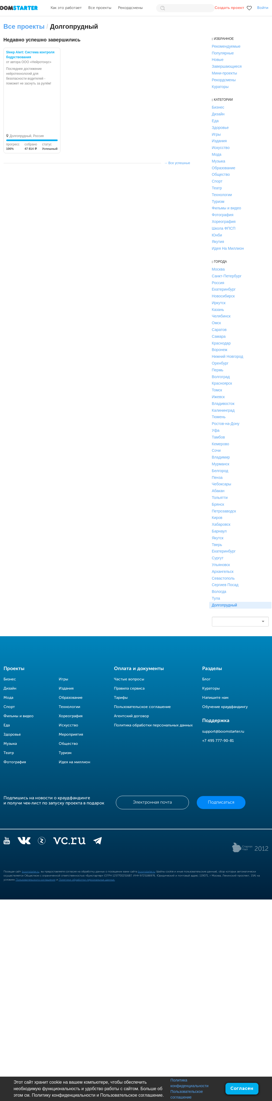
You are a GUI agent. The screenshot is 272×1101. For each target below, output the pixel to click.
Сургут (218, 558)
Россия (218, 283)
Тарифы (121, 698)
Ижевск (218, 397)
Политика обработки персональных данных (153, 725)
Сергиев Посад (225, 585)
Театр (217, 188)
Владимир (221, 457)
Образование (223, 168)
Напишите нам (215, 698)
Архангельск (223, 571)
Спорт (217, 181)
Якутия (218, 241)
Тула (216, 598)
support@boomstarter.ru (223, 731)
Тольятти (220, 497)
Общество (221, 174)
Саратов (219, 329)
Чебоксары (221, 484)
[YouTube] (7, 842)
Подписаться (221, 802)
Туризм (218, 201)
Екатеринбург (224, 289)
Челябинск (221, 316)
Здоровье (220, 127)
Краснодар (221, 343)
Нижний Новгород (227, 356)
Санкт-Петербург (227, 276)
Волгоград (221, 377)
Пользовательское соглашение (142, 707)
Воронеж (219, 349)
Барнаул (219, 531)
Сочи (216, 450)
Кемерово (220, 444)
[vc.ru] (69, 842)
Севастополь (223, 578)
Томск (217, 390)
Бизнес (218, 107)
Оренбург (220, 363)
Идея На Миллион (228, 248)
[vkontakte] (24, 842)
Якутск (218, 538)
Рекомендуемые (226, 46)
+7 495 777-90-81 (218, 741)
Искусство (221, 147)
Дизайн (218, 114)
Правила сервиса (129, 688)
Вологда (219, 591)
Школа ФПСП (223, 228)
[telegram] (97, 842)
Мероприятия (71, 734)
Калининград (223, 410)
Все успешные (179, 163)
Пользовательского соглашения (35, 879)
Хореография (224, 221)
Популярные (223, 53)
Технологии (222, 195)
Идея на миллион (74, 762)
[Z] (41, 842)
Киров (217, 517)
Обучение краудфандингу (225, 707)
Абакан (218, 491)
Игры (216, 134)
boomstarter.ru (30, 871)
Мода (216, 154)
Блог (206, 679)
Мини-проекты (224, 73)
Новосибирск (223, 296)
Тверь (217, 545)
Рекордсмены (130, 8)
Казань (218, 309)
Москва (218, 269)
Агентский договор (131, 716)
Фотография (223, 215)
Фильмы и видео (226, 208)
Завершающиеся (227, 66)
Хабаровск (221, 524)
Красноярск (222, 383)
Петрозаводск (224, 511)
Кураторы (220, 87)
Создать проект (229, 8)
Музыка (218, 161)
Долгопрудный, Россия (27, 136)
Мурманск (221, 464)
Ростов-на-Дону (226, 423)
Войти (262, 8)
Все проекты (99, 8)
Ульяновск (221, 565)
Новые (218, 59)
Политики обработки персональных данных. (87, 879)
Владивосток (223, 403)
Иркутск (219, 303)
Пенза (217, 477)
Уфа (215, 430)
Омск (216, 323)
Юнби (217, 235)
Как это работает (66, 8)
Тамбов (218, 437)
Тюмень (219, 417)
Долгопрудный (224, 605)
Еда (215, 121)
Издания (219, 141)
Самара (219, 336)
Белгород (220, 471)
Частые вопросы (129, 679)
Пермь (218, 370)
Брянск (218, 504)
